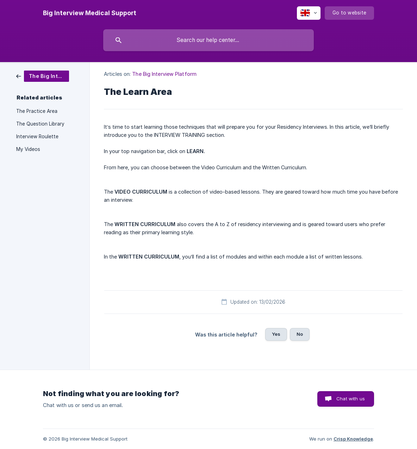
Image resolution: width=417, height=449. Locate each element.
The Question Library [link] (40, 124)
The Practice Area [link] (36, 111)
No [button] (300, 334)
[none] (89, 13)
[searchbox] (208, 40)
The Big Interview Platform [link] (164, 74)
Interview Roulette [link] (37, 136)
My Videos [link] (28, 149)
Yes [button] (276, 334)
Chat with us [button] (350, 398)
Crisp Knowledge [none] (353, 439)
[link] (42, 75)
